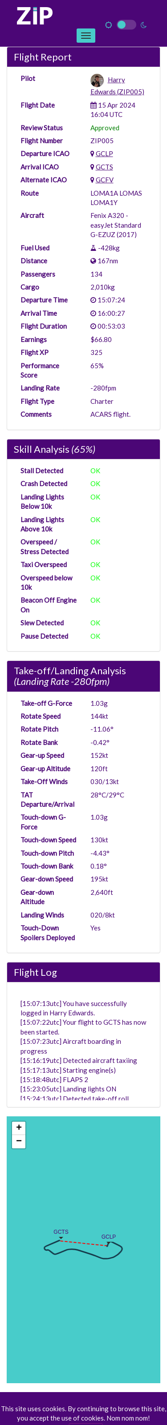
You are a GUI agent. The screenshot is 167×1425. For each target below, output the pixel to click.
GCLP (104, 153)
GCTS (104, 167)
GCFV (105, 180)
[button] (101, 1235)
